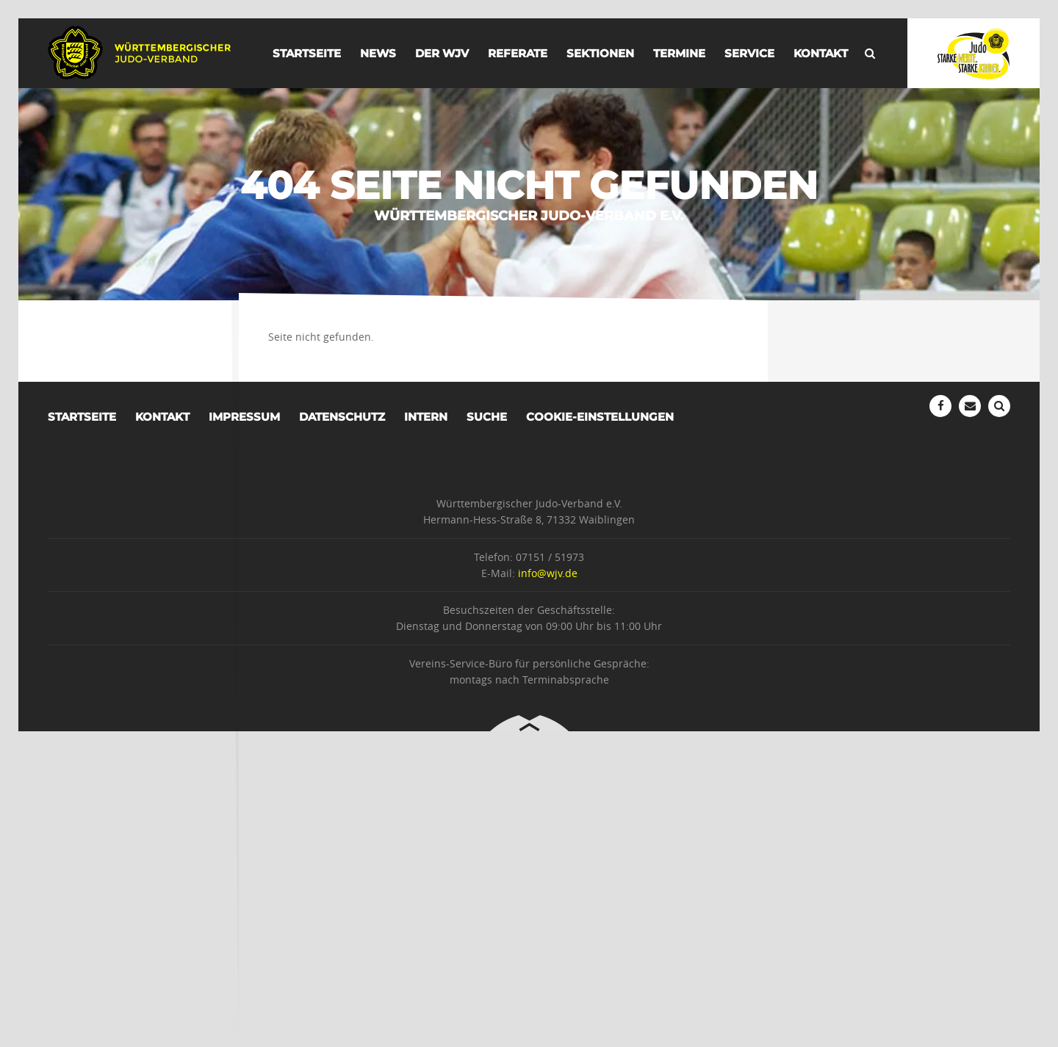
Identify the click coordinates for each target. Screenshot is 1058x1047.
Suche (487, 417)
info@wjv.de (547, 573)
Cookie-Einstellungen (600, 417)
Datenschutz (342, 417)
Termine (679, 53)
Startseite (307, 53)
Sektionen (600, 53)
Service (749, 53)
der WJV (442, 53)
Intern (425, 417)
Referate (517, 53)
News (378, 53)
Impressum (244, 417)
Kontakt (821, 53)
